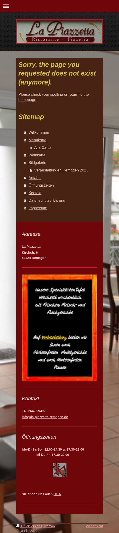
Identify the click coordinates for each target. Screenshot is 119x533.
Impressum (38, 208)
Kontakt (35, 193)
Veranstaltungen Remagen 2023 (61, 170)
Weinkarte (37, 155)
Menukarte (37, 140)
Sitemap (49, 526)
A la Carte (42, 147)
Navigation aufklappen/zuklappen (59, 6)
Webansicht (94, 526)
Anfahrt (35, 178)
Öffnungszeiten (41, 185)
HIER (57, 494)
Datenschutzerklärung (47, 200)
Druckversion (28, 526)
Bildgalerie (37, 162)
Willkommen (39, 132)
